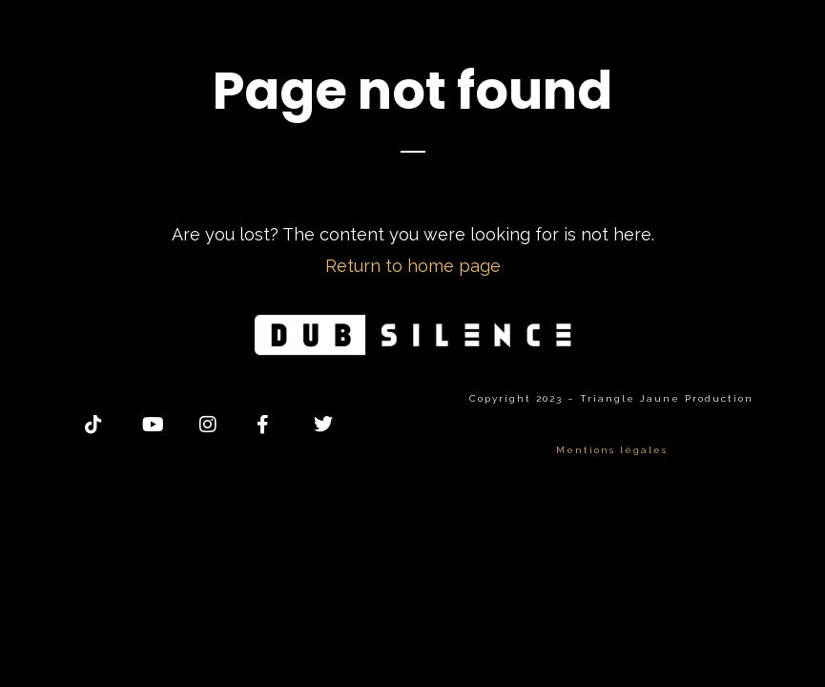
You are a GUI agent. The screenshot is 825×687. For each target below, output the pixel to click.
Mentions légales (612, 450)
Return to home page (413, 266)
